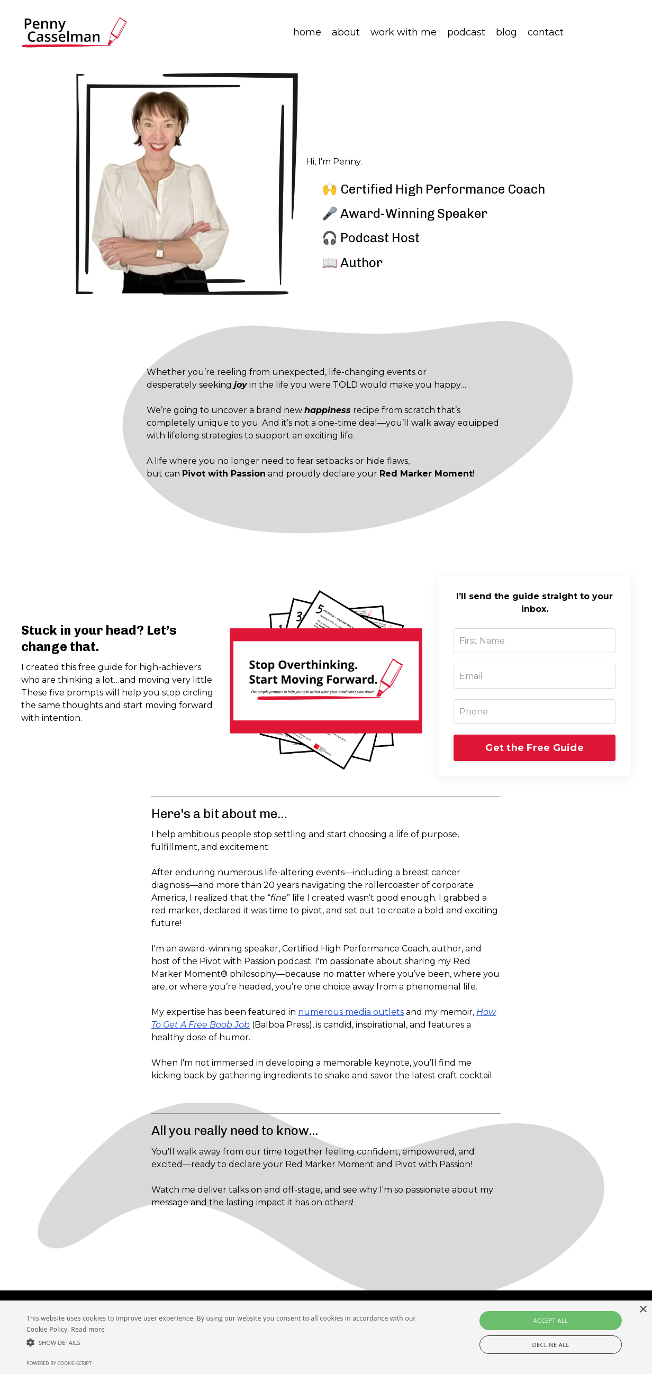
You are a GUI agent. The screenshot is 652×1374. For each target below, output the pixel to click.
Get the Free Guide (534, 749)
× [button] (643, 1310)
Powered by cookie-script (59, 1363)
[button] (221, 1342)
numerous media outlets (351, 1014)
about (346, 32)
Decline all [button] (550, 1345)
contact (546, 32)
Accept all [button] (550, 1320)
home (307, 32)
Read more (88, 1329)
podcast (466, 32)
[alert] (326, 1337)
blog (506, 32)
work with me (403, 32)
